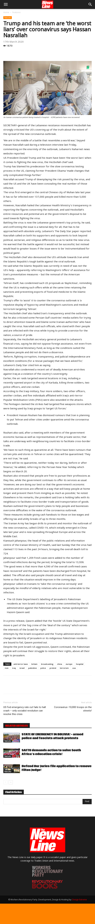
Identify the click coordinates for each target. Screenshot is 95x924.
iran (6, 668)
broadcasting (47, 664)
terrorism (64, 668)
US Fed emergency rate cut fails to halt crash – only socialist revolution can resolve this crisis (24, 711)
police (43, 668)
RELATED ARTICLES (16, 725)
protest (53, 668)
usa (74, 668)
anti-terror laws (20, 664)
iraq (14, 668)
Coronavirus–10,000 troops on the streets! (73, 709)
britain (34, 664)
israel (22, 668)
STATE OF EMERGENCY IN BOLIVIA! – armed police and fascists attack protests (52, 736)
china (59, 664)
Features (16, 12)
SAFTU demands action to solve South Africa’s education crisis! (51, 752)
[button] (5, 4)
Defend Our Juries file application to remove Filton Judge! (57, 768)
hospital (79, 664)
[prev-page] (5, 782)
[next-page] (11, 782)
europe (69, 664)
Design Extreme (79, 899)
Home (6, 12)
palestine (32, 668)
